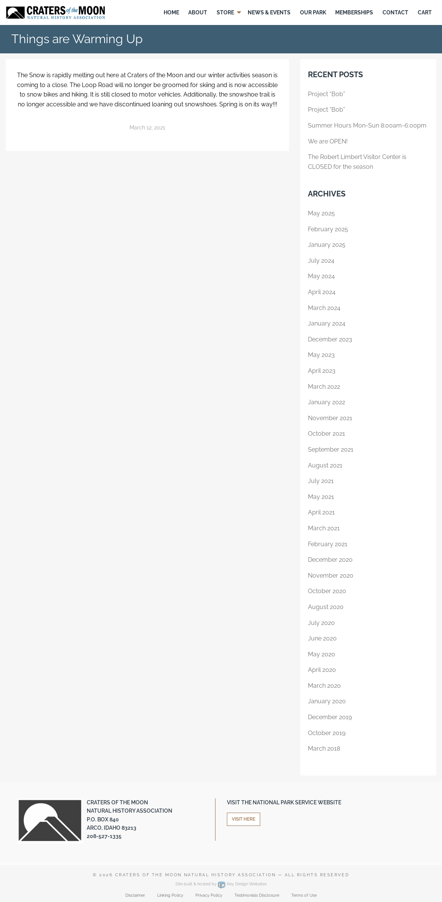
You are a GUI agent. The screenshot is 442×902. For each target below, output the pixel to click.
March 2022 (324, 386)
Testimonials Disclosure (256, 895)
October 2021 (326, 433)
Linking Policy (170, 895)
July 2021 (321, 480)
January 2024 (326, 323)
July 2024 (321, 260)
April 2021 (321, 512)
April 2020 (322, 669)
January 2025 (326, 244)
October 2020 (327, 591)
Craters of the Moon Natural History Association (195, 874)
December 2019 (330, 717)
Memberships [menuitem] (354, 12)
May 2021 (321, 496)
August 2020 (326, 607)
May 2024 (321, 276)
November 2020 (330, 575)
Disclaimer (135, 895)
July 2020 (321, 622)
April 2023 (322, 370)
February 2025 (328, 229)
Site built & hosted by (221, 884)
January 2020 (327, 701)
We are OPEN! (328, 141)
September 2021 (330, 449)
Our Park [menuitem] (313, 12)
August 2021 (325, 465)
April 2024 (322, 292)
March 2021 (324, 528)
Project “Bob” (326, 94)
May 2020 (321, 654)
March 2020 (324, 685)
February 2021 (327, 544)
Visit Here (243, 819)
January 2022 (326, 402)
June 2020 (322, 638)
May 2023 (321, 354)
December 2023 (330, 339)
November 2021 (330, 418)
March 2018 (324, 748)
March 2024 (324, 308)
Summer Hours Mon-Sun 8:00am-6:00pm (367, 125)
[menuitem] (171, 12)
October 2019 (326, 733)
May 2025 (321, 213)
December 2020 (330, 559)
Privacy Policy (208, 895)
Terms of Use (304, 895)
